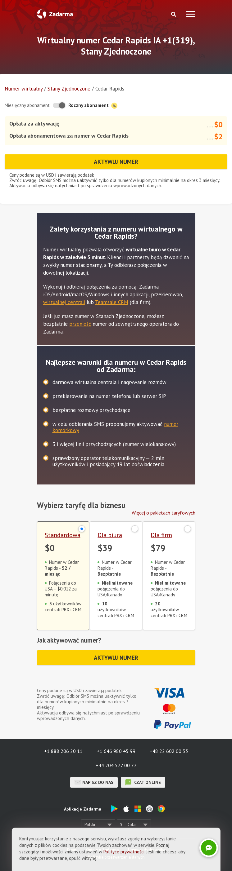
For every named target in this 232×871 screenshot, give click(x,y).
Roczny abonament (92, 105)
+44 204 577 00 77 (116, 765)
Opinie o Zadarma (102, 849)
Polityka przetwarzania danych (116, 857)
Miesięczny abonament (27, 105)
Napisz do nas (94, 782)
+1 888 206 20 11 (63, 751)
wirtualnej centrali (64, 302)
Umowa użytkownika (146, 849)
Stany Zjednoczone (69, 88)
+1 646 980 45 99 (116, 751)
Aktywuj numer (116, 162)
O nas (72, 849)
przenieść (80, 324)
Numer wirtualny (24, 88)
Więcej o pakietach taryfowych (163, 513)
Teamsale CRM (111, 302)
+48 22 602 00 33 (169, 751)
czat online (143, 782)
